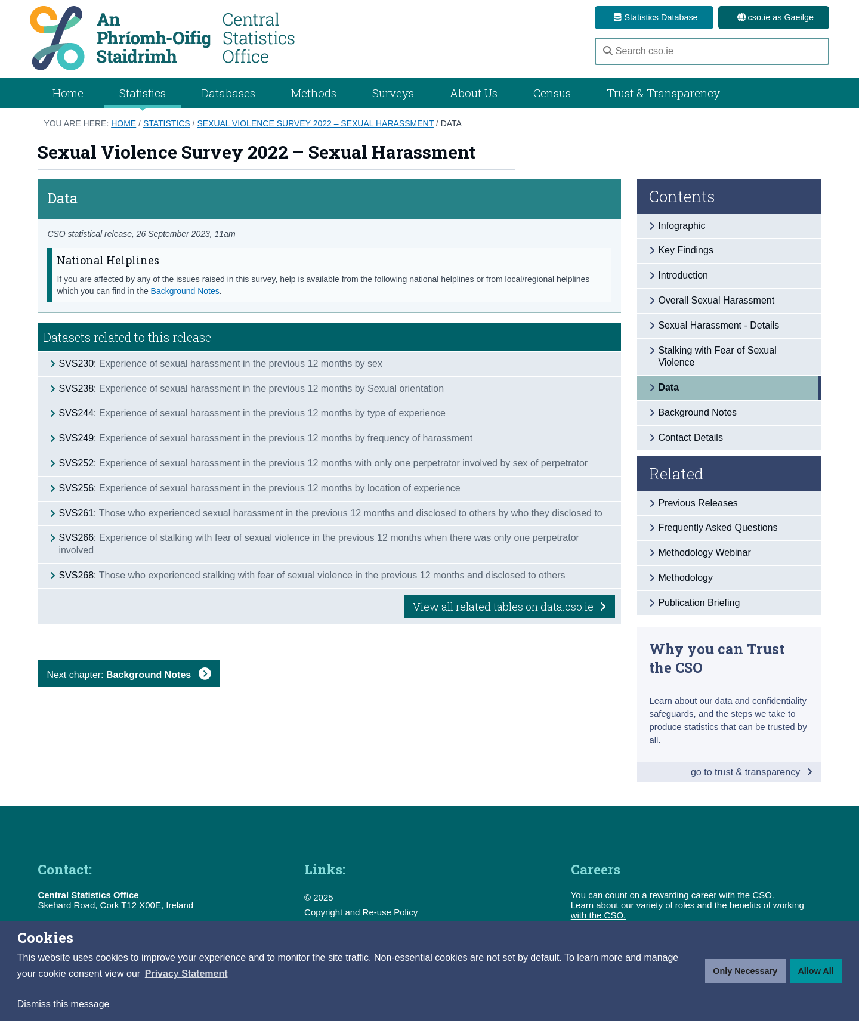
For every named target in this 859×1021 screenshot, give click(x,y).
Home (68, 92)
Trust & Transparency (663, 92)
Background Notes (185, 291)
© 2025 (318, 897)
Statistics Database (653, 17)
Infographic (681, 226)
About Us (474, 92)
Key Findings (685, 250)
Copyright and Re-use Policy (361, 912)
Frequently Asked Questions (717, 527)
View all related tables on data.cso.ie (509, 606)
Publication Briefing (699, 603)
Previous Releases (697, 503)
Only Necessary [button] (745, 971)
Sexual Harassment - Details (718, 325)
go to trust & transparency (751, 772)
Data (451, 123)
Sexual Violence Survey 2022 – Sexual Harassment (315, 123)
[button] (186, 974)
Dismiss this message (63, 1004)
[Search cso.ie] (712, 51)
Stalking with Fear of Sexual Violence (717, 356)
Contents (682, 196)
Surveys (393, 92)
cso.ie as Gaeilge (774, 17)
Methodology (685, 578)
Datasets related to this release (127, 337)
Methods (313, 92)
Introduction (683, 275)
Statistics (166, 123)
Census (552, 92)
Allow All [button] (815, 971)
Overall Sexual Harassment (716, 300)
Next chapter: (129, 675)
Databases (228, 92)
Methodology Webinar (704, 552)
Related (676, 473)
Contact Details (690, 437)
